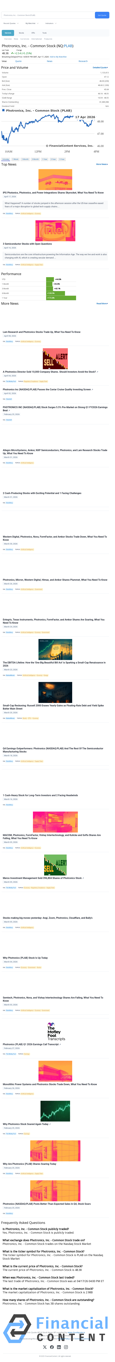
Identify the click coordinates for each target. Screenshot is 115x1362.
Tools (44, 33)
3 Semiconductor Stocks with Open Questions (27, 243)
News (16, 39)
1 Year (44, 159)
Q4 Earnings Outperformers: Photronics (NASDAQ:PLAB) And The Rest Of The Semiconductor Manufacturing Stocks (53, 750)
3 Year (53, 159)
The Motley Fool (11, 381)
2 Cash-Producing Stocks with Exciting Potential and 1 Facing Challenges (42, 493)
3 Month (35, 159)
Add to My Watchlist (58, 57)
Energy (46, 675)
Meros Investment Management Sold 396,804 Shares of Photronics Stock (43, 878)
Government (38, 589)
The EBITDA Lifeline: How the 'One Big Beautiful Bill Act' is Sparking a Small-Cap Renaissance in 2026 (54, 664)
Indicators (49, 23)
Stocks (21, 33)
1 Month (25, 159)
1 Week (15, 159)
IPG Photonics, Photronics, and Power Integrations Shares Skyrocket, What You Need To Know (53, 192)
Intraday (6, 159)
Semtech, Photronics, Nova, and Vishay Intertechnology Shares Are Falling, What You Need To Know (53, 999)
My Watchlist (30, 23)
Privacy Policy (64, 1338)
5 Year (62, 159)
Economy (37, 213)
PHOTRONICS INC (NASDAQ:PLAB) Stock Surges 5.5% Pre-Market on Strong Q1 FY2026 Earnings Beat (55, 409)
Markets (8, 33)
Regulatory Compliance (31, 381)
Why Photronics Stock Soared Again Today (27, 1124)
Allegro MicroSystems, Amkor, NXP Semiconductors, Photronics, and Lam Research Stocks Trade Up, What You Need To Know (55, 452)
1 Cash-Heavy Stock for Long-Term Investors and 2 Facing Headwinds (40, 795)
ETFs (33, 33)
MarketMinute (10, 675)
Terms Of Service (82, 1338)
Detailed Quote (100, 67)
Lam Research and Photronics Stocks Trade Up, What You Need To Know (41, 332)
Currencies (24, 39)
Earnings (26, 1054)
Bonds (25, 718)
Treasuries (48, 39)
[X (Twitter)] (45, 1347)
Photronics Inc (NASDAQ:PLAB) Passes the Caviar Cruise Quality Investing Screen (48, 389)
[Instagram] (66, 1347)
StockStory (9, 213)
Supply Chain (39, 264)
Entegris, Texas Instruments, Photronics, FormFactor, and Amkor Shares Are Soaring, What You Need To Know (54, 621)
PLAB (68, 45)
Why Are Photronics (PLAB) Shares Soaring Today (29, 1164)
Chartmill (9, 399)
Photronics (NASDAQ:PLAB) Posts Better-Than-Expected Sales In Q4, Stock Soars (47, 1203)
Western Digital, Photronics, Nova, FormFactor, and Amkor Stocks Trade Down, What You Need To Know (55, 538)
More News (101, 164)
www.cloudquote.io (76, 1332)
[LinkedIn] (59, 1347)
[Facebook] (52, 1347)
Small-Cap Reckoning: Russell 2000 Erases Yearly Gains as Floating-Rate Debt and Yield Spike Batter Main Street (53, 707)
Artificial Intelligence (27, 213)
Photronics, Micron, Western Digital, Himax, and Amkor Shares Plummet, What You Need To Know (55, 579)
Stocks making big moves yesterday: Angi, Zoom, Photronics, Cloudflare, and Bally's (48, 917)
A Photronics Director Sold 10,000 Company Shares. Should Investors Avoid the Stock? (50, 371)
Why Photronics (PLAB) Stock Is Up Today (25, 957)
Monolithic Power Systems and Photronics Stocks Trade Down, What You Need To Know (50, 1084)
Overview (8, 39)
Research (83, 61)
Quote (18, 61)
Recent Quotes (9, 23)
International (36, 39)
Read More (102, 303)
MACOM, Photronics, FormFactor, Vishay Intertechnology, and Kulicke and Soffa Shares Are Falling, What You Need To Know (52, 837)
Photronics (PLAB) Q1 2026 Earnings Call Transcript (32, 1044)
